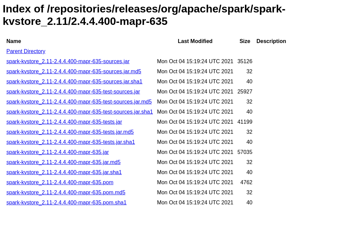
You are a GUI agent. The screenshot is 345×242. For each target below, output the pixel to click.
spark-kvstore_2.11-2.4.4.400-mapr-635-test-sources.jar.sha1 (79, 112)
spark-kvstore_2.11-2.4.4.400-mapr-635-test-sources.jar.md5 (79, 102)
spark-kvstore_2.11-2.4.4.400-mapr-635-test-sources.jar (73, 91)
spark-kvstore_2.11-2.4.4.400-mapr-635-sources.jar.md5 (73, 71)
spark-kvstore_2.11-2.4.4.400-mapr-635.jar (57, 152)
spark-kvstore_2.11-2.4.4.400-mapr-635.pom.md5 (65, 192)
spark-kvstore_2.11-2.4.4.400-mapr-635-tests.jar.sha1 (70, 142)
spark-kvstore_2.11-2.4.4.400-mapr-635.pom (60, 182)
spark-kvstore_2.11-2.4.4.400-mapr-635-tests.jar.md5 (70, 132)
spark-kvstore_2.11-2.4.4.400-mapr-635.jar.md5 (63, 162)
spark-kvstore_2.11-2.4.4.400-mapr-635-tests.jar (64, 122)
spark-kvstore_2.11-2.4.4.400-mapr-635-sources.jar (68, 61)
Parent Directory (25, 51)
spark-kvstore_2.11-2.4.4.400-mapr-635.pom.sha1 (66, 202)
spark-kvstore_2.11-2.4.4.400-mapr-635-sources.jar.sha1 (74, 81)
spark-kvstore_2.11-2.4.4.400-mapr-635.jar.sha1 (64, 172)
